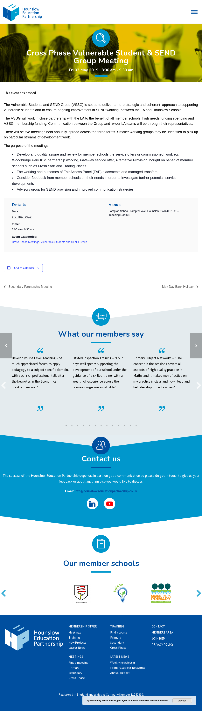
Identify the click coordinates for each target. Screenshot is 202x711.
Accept (182, 700)
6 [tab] (95, 426)
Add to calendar (24, 268)
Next (197, 383)
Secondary (75, 673)
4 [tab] (84, 426)
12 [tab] (130, 426)
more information (159, 700)
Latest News (77, 647)
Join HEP (158, 638)
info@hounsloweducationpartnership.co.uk (106, 491)
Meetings (75, 632)
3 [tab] (78, 426)
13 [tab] (136, 426)
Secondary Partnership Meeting (30, 286)
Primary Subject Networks (127, 668)
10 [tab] (119, 426)
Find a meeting (78, 662)
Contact (158, 626)
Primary (74, 668)
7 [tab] (101, 426)
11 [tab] (124, 426)
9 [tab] (113, 426)
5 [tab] (89, 426)
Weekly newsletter (122, 662)
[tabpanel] (98, 379)
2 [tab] (72, 426)
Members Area (162, 632)
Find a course (118, 632)
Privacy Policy (162, 644)
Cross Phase (77, 678)
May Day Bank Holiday (178, 286)
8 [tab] (107, 426)
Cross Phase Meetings (25, 242)
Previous (2, 383)
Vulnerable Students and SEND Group (64, 242)
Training (74, 637)
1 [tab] (66, 426)
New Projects (77, 642)
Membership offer (83, 626)
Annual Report (120, 673)
